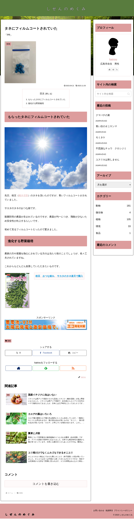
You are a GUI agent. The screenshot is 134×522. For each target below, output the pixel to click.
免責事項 (106, 514)
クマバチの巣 (103, 115)
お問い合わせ (94, 514)
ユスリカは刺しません (107, 159)
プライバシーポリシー (122, 514)
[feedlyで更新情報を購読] (45, 368)
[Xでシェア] (18, 353)
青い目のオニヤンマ (106, 126)
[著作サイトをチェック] (39, 368)
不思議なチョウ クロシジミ (111, 148)
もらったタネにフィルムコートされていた (47, 99)
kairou (113, 59)
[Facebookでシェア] (45, 353)
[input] (113, 94)
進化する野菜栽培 (35, 104)
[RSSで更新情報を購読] (51, 368)
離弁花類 (23, 196)
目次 (42, 93)
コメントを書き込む (45, 487)
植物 (8, 341)
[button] (73, 353)
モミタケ (100, 137)
